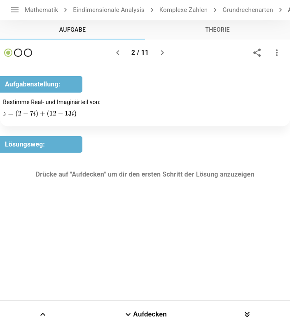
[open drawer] (15, 10)
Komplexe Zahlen (183, 10)
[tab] (72, 30)
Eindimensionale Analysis (108, 10)
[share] (257, 53)
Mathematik (41, 10)
